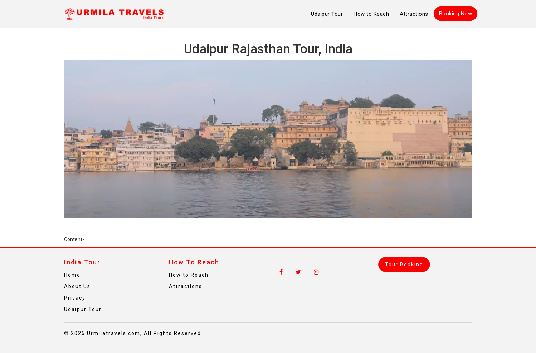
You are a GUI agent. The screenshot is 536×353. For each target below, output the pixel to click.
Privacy (75, 298)
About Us (77, 286)
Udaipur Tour (327, 14)
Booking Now (455, 13)
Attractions (414, 14)
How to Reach (371, 14)
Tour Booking (404, 264)
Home (72, 275)
